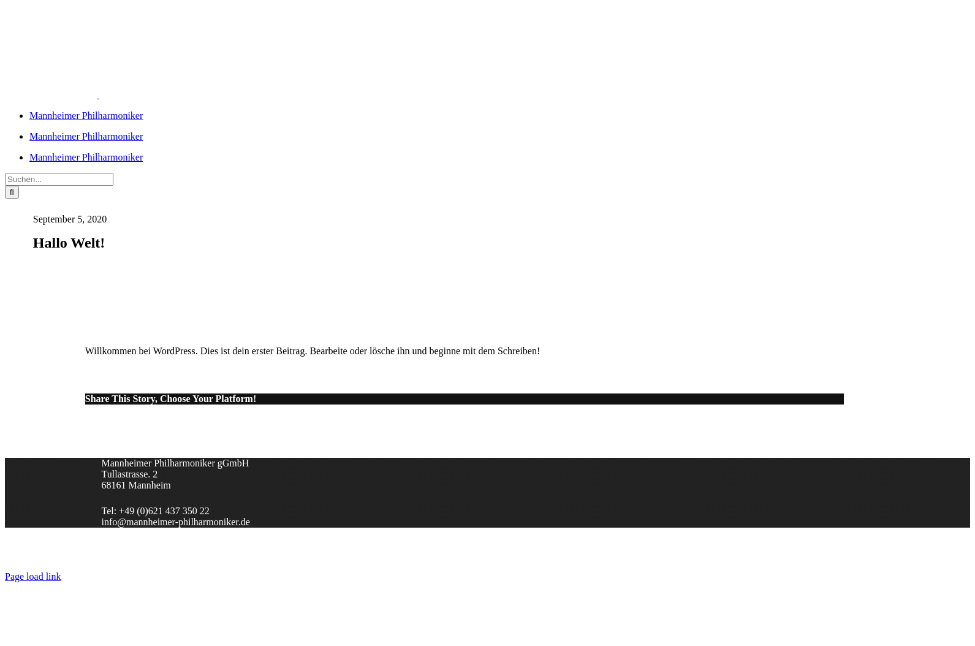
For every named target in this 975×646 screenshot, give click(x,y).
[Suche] (12, 192)
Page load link (33, 576)
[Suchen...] (59, 179)
